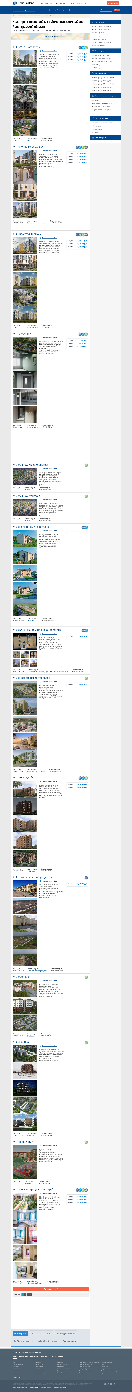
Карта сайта (63, 1387)
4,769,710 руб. (82, 241)
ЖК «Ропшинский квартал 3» (31, 526)
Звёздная (38, 1369)
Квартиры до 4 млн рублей (102, 90)
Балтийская (16, 1369)
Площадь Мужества (85, 1369)
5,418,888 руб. (82, 159)
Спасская (104, 1364)
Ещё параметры (99, 45)
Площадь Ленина (84, 1366)
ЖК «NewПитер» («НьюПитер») (33, 1189)
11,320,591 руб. (82, 247)
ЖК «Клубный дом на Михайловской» (37, 629)
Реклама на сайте (34, 1387)
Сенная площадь (106, 1362)
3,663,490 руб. (82, 54)
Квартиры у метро (99, 39)
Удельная (104, 1373)
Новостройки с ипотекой (102, 26)
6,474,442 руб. (82, 57)
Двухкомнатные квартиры (102, 106)
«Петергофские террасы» (36, 771)
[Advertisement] (28, 445)
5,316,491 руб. (82, 244)
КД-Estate (30, 1036)
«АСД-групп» (31, 871)
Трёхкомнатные (50, 30)
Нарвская (60, 1371)
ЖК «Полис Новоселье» (28, 146)
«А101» (30, 140)
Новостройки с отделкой (102, 42)
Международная (62, 1364)
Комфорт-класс (98, 126)
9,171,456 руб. (82, 60)
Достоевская (39, 1364)
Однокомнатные (25, 30)
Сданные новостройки (101, 55)
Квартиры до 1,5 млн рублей (103, 78)
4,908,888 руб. (82, 156)
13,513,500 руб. (82, 1202)
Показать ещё (51, 1289)
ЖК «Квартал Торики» (27, 234)
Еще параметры (106, 10)
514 (61, 3)
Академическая (17, 1366)
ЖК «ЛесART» (22, 333)
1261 (45, 3)
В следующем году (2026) (102, 61)
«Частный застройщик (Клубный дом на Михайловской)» (48, 671)
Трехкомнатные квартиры (102, 110)
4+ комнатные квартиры (101, 113)
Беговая (15, 1371)
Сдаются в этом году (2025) (103, 58)
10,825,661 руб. (82, 346)
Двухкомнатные (37, 30)
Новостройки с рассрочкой (102, 29)
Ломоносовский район (49, 51)
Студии (15, 30)
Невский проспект (62, 1373)
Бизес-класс (97, 129)
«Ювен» (28, 1183)
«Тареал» (30, 1135)
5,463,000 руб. (82, 787)
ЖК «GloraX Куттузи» (26, 495)
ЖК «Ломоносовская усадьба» (32, 877)
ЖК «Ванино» (21, 1041)
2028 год (96, 68)
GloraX (27, 490)
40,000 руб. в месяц (48, 1341)
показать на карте (50, 36)
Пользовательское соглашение (50, 1387)
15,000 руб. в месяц (41, 1333)
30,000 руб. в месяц (23, 1341)
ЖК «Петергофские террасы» (32, 677)
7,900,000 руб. (82, 684)
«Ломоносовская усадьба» (37, 971)
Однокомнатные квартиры (102, 103)
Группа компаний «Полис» (36, 223)
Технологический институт (109, 1371)
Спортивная (104, 1366)
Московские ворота (63, 1369)
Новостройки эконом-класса (103, 123)
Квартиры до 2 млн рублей (102, 81)
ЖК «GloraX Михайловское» (31, 464)
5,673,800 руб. (82, 340)
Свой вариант (69, 1341)
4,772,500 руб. (82, 784)
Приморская (83, 1373)
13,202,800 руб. (82, 1199)
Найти (116, 10)
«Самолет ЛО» (32, 327)
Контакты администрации (20, 1387)
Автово (15, 1362)
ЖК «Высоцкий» (23, 777)
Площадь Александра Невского (89, 1362)
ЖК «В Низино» (23, 1141)
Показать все (17, 1377)
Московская (60, 1366)
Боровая (15, 1373)
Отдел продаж (113, 3)
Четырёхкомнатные (63, 30)
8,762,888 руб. (82, 162)
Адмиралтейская (18, 1364)
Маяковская (60, 1362)
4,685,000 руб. (82, 636)
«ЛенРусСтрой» (32, 427)
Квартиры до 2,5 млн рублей (103, 84)
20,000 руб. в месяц (65, 1333)
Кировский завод (40, 1373)
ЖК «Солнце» (22, 976)
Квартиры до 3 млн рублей (102, 87)
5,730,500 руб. (82, 1196)
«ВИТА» (31, 620)
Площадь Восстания (85, 1364)
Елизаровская (39, 1366)
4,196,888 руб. (82, 153)
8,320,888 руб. (82, 884)
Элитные (96, 132)
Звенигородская (40, 1371)
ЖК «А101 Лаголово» (26, 47)
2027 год (96, 65)
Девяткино (38, 1362)
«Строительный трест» (35, 1283)
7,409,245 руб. (82, 343)
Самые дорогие (98, 36)
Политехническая (84, 1371)
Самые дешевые (99, 33)
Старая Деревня (106, 1369)
